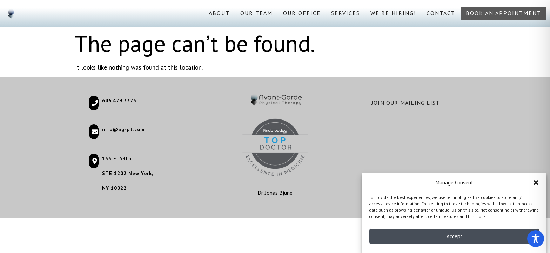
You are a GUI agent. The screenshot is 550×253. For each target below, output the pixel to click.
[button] (535, 184)
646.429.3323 (119, 100)
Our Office (302, 13)
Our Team (256, 13)
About (219, 13)
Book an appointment (503, 13)
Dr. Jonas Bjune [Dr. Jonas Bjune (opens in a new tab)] (275, 192)
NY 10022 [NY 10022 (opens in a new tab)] (114, 188)
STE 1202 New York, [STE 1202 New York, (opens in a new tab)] (127, 173)
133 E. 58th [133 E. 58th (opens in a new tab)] (117, 158)
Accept (454, 237)
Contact (441, 13)
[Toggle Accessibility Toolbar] (535, 238)
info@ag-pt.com (123, 129)
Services (345, 13)
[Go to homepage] (11, 13)
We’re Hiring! (393, 13)
